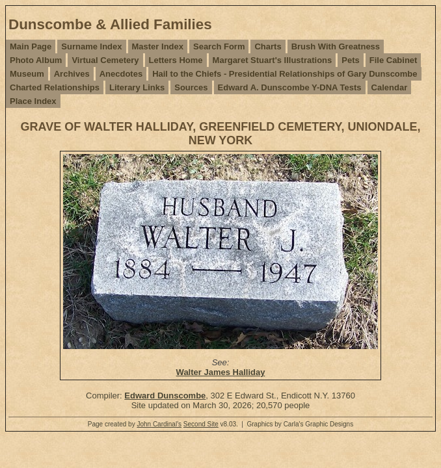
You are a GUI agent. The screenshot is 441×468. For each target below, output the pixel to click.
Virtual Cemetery (105, 60)
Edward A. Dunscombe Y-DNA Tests (290, 87)
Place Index (33, 101)
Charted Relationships (55, 87)
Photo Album (36, 60)
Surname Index (91, 46)
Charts (267, 46)
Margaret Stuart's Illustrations (272, 60)
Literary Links (137, 87)
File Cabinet (393, 60)
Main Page (30, 46)
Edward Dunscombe (165, 395)
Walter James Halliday (220, 372)
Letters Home (176, 60)
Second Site (201, 424)
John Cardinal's (159, 424)
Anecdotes (121, 74)
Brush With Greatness (335, 46)
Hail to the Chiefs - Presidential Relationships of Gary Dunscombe (284, 74)
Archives (72, 74)
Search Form (219, 46)
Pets (350, 60)
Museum (27, 74)
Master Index (157, 46)
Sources (190, 87)
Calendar (389, 87)
